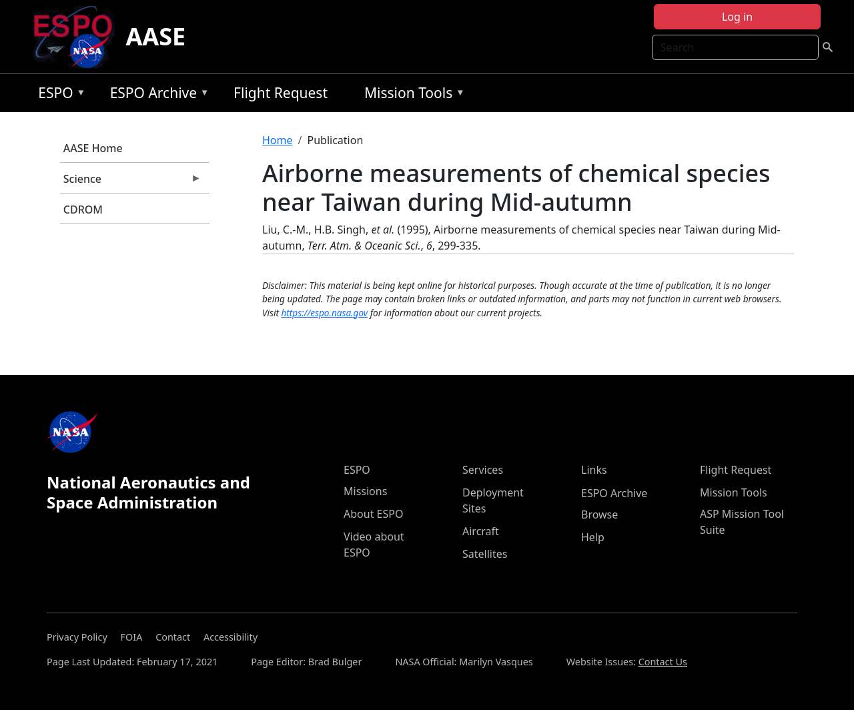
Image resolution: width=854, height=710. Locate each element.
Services (482, 469)
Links (594, 469)
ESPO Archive (156, 95)
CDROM (83, 209)
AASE (155, 36)
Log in (737, 16)
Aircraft (480, 531)
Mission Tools (411, 95)
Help (592, 537)
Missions (365, 491)
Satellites (484, 554)
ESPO (58, 95)
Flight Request (281, 92)
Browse (599, 514)
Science (130, 182)
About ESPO (373, 513)
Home (277, 140)
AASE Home (93, 148)
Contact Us (662, 661)
